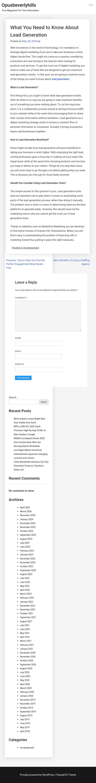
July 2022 (24, 578)
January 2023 (26, 554)
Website (19, 364)
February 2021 (27, 645)
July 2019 (24, 719)
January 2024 (26, 519)
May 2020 (25, 680)
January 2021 (26, 649)
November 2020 (27, 656)
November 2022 (27, 562)
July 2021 (24, 625)
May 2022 (25, 586)
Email (18, 351)
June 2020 (25, 676)
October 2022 (26, 566)
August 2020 (26, 668)
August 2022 (26, 574)
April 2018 (25, 731)
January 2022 (26, 602)
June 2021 (25, 629)
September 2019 (28, 711)
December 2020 (27, 652)
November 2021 (27, 609)
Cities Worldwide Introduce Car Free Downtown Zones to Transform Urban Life (31, 466)
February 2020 (27, 692)
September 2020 (28, 664)
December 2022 (27, 558)
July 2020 (24, 672)
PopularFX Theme (66, 774)
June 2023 (25, 547)
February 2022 (27, 597)
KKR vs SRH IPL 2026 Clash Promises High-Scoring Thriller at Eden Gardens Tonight (30, 430)
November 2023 (27, 527)
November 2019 (27, 703)
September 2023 (28, 535)
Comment (21, 298)
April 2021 (25, 637)
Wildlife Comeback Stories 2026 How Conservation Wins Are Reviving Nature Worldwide (29, 442)
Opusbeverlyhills (19, 5)
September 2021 (28, 617)
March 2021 (26, 641)
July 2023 (24, 543)
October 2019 (26, 707)
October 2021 (26, 613)
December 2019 (27, 700)
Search (12, 397)
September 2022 (28, 570)
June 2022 (25, 582)
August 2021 (26, 621)
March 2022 (26, 594)
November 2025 (27, 515)
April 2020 (25, 684)
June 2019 (25, 723)
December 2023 (27, 523)
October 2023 (26, 531)
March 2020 (26, 688)
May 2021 (25, 633)
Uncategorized (27, 747)
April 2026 (25, 507)
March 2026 (26, 511)
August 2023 (26, 539)
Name (18, 338)
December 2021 (27, 605)
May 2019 (25, 727)
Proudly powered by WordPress (37, 774)
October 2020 (26, 660)
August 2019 (26, 715)
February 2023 (27, 550)
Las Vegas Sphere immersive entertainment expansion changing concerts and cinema (30, 454)
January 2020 (26, 696)
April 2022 (25, 590)
